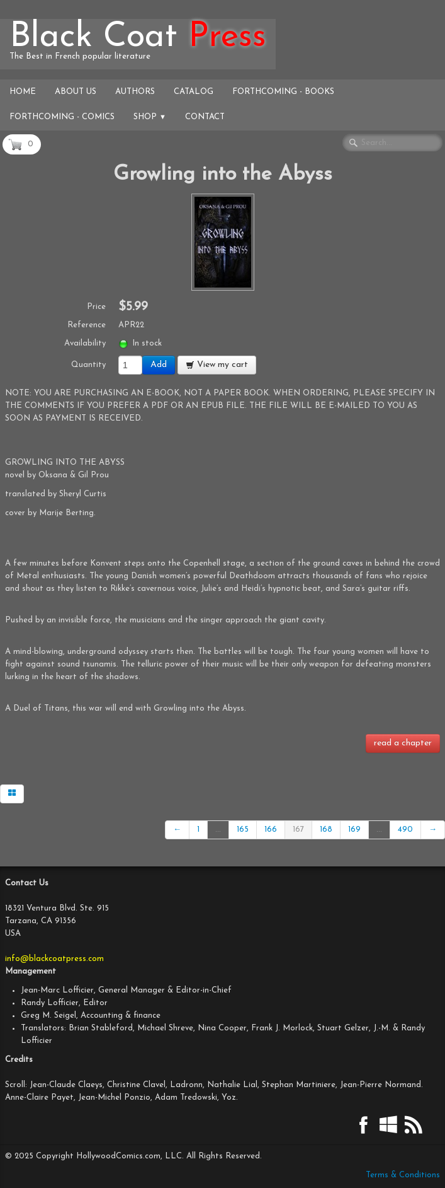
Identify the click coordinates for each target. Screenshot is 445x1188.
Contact (205, 117)
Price (96, 307)
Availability (85, 343)
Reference (86, 325)
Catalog (193, 92)
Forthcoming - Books (283, 92)
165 (243, 829)
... (218, 829)
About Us (75, 92)
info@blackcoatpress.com (54, 959)
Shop (149, 117)
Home (22, 92)
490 (405, 829)
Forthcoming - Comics (62, 117)
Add (158, 365)
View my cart (217, 365)
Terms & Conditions (403, 1175)
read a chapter (403, 743)
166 (270, 829)
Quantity (88, 365)
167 (298, 829)
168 (326, 829)
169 (354, 829)
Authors (135, 92)
